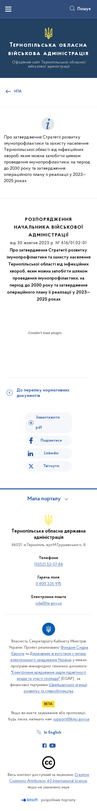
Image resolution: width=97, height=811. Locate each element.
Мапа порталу (44, 499)
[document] (45, 351)
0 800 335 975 (48, 584)
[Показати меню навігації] (8, 9)
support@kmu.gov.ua (71, 719)
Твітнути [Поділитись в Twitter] (51, 466)
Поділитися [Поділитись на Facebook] (51, 440)
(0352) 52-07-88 (48, 564)
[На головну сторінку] (48, 47)
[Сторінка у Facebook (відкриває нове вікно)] (44, 745)
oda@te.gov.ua (48, 603)
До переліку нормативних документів (43, 393)
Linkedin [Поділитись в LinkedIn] (51, 453)
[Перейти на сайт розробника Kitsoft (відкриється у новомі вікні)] (30, 800)
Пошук (84, 9)
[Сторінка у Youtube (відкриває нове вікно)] (52, 745)
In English (52, 732)
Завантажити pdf (48, 422)
